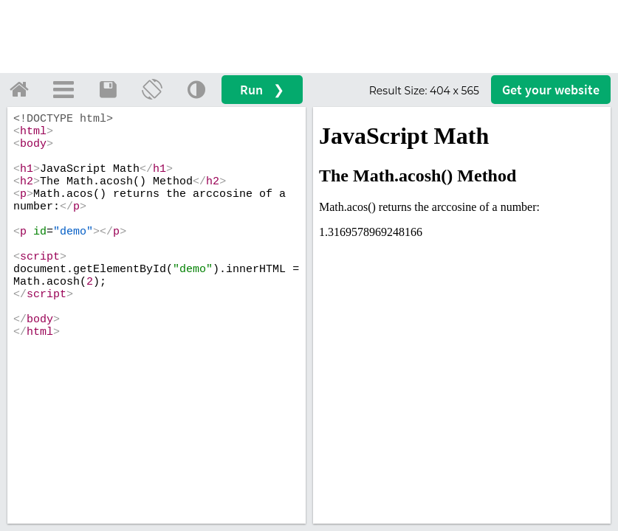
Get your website (551, 89)
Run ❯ (262, 89)
